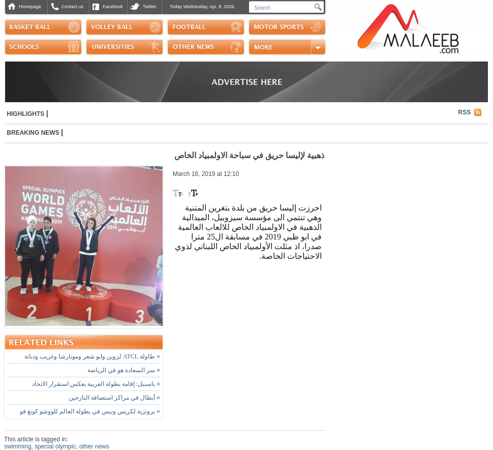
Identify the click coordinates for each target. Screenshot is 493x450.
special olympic (55, 446)
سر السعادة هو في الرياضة (123, 370)
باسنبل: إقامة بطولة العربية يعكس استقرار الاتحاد (96, 383)
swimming (17, 446)
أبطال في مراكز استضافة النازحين (114, 397)
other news (94, 446)
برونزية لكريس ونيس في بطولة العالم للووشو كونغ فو (90, 411)
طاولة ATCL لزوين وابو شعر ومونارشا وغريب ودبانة (92, 356)
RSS (464, 112)
